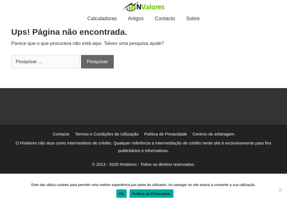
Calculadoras (102, 18)
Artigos (136, 18)
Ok (121, 194)
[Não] (280, 190)
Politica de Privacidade (151, 194)
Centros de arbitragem (213, 134)
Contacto (165, 18)
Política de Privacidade (165, 134)
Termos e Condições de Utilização (107, 134)
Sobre (193, 18)
